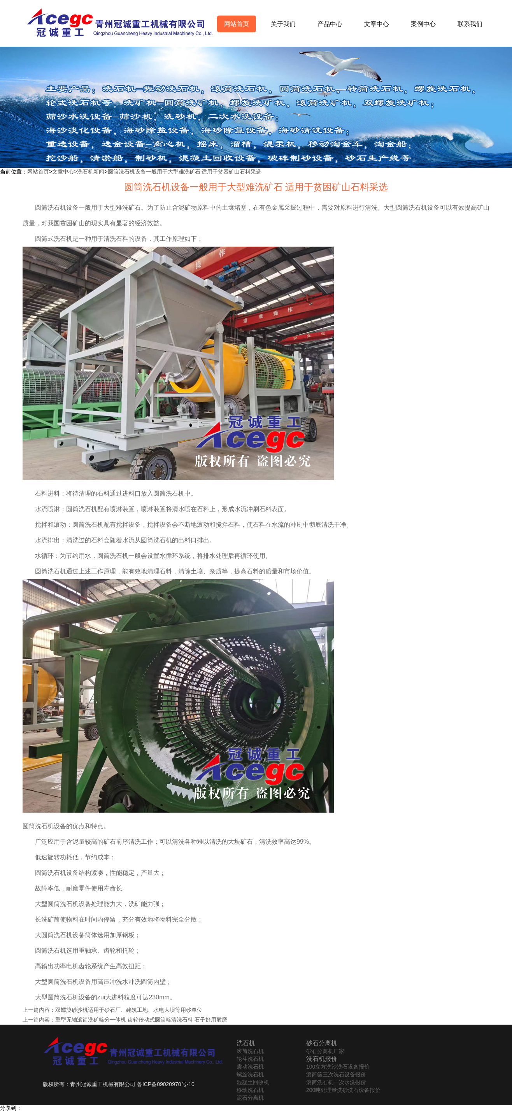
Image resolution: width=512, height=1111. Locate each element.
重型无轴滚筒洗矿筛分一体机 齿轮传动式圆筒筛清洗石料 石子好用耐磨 (141, 1019)
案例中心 (423, 24)
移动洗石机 (250, 1090)
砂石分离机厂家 (325, 1051)
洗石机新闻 (90, 171)
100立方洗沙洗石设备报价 (338, 1067)
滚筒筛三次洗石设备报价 (336, 1074)
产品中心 (329, 24)
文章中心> (64, 171)
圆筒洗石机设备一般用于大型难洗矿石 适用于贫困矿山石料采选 (185, 171)
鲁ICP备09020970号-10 (166, 1084)
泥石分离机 (250, 1098)
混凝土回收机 (253, 1082)
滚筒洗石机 (250, 1051)
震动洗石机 (250, 1067)
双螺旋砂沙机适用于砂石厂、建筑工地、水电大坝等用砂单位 (128, 1010)
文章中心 (376, 24)
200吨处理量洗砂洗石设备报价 (343, 1090)
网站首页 (236, 24)
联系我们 (470, 24)
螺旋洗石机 (250, 1074)
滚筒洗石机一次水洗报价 (336, 1082)
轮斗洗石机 (250, 1059)
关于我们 (283, 24)
